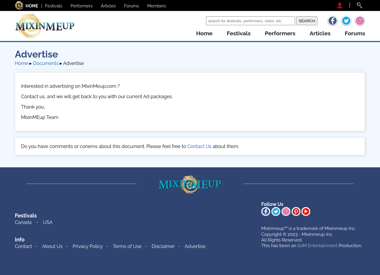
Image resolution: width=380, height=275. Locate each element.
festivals (239, 33)
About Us (52, 246)
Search (197, 20)
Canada (23, 222)
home (204, 33)
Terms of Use (127, 246)
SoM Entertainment (317, 245)
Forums (131, 5)
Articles (108, 5)
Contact (23, 246)
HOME (32, 5)
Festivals (53, 5)
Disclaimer (163, 246)
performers (280, 33)
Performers (82, 5)
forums (355, 33)
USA (48, 222)
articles (320, 33)
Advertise (195, 246)
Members (156, 5)
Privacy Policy (88, 246)
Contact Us (199, 146)
